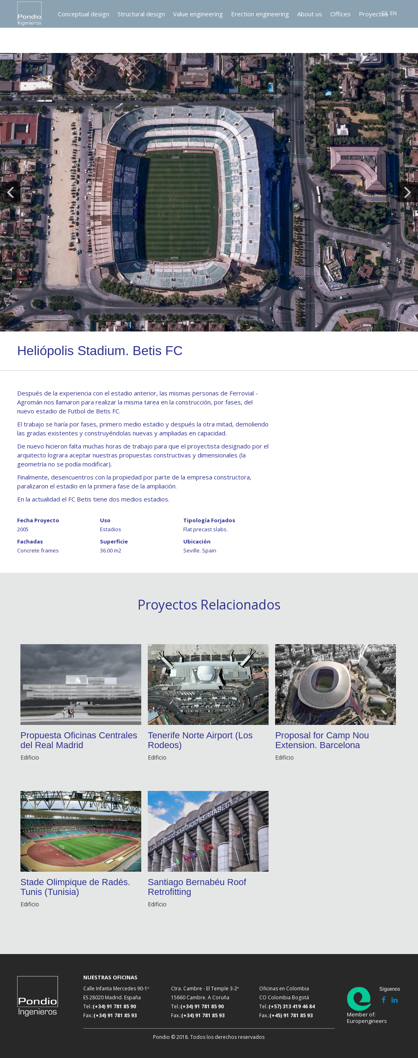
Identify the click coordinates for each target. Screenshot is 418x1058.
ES (385, 13)
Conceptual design (83, 14)
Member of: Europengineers (363, 1005)
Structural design (141, 14)
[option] (209, 192)
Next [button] (408, 192)
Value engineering (198, 14)
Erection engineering (260, 14)
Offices (340, 14)
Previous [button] (10, 192)
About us (309, 14)
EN (393, 13)
